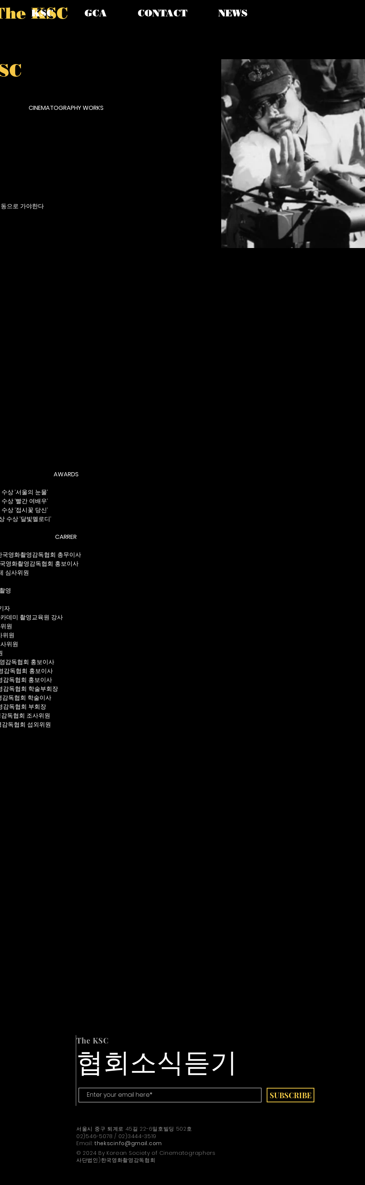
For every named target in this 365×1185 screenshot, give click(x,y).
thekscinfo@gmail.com (128, 1143)
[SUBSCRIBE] (290, 1095)
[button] (42, 13)
